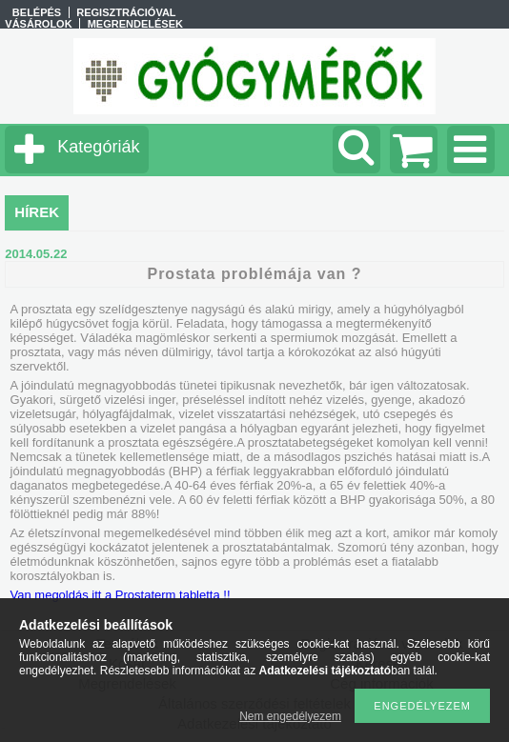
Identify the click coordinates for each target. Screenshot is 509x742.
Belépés (36, 12)
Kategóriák (98, 146)
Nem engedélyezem (290, 716)
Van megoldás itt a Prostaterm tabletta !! (120, 595)
